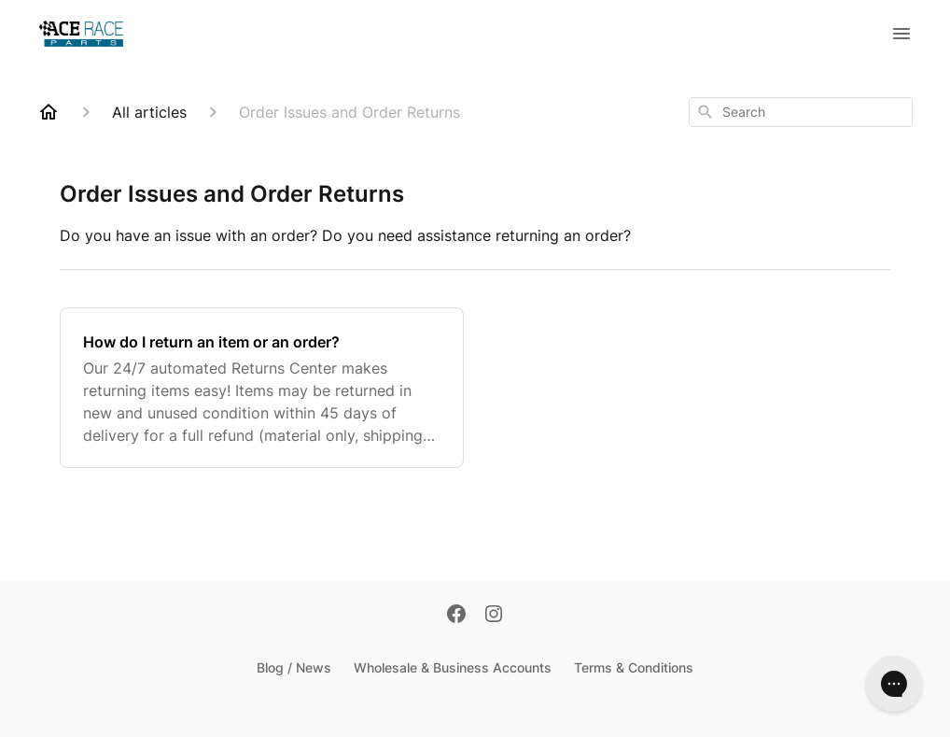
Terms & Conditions (633, 667)
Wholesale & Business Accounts (453, 667)
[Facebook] (456, 615)
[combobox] (801, 112)
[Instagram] (493, 615)
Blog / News (294, 667)
